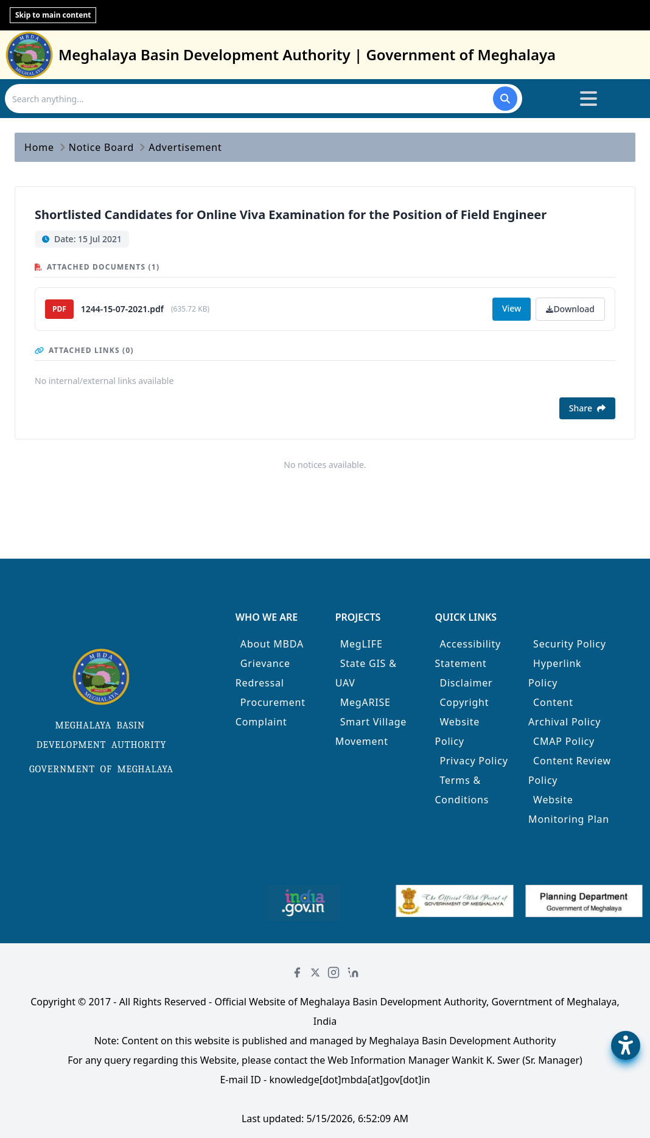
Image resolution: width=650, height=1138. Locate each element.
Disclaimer (465, 682)
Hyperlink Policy (554, 673)
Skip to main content (53, 15)
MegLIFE (361, 644)
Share (587, 408)
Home (39, 147)
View (511, 308)
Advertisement (185, 147)
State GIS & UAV (366, 673)
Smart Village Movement (371, 731)
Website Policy (457, 731)
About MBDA (272, 644)
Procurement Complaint (271, 712)
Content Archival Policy (564, 712)
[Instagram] (333, 972)
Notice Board (101, 147)
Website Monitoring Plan (568, 809)
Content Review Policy (569, 770)
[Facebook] (297, 972)
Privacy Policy (473, 760)
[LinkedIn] (353, 972)
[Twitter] (315, 972)
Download (570, 309)
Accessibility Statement (468, 653)
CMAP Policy (564, 741)
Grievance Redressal (263, 673)
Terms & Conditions (462, 789)
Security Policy (569, 644)
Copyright (464, 702)
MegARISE (365, 702)
